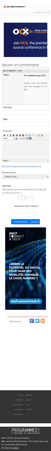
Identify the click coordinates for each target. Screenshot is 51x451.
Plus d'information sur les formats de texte (20, 166)
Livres (28, 405)
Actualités (19, 400)
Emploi (28, 400)
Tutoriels (29, 409)
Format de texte (9, 172)
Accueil (20, 395)
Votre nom (7, 107)
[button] (4, 135)
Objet (5, 119)
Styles (6, 138)
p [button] (7, 160)
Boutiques (19, 409)
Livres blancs (18, 414)
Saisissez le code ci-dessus (26, 206)
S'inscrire (46, 12)
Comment (8, 131)
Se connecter (37, 12)
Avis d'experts (17, 405)
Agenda (29, 395)
